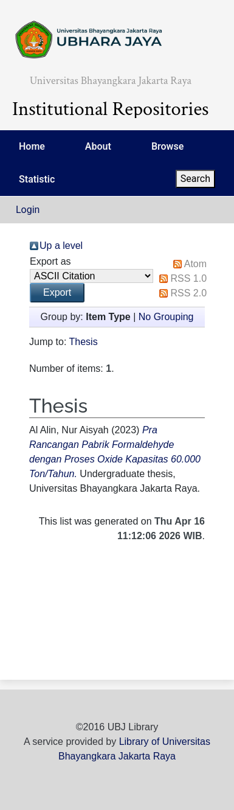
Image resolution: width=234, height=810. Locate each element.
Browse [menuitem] (167, 146)
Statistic (37, 179)
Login (28, 209)
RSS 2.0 (188, 293)
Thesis (83, 342)
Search (195, 178)
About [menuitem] (98, 146)
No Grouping (166, 317)
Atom (195, 264)
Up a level (61, 245)
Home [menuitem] (32, 146)
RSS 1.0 (188, 278)
